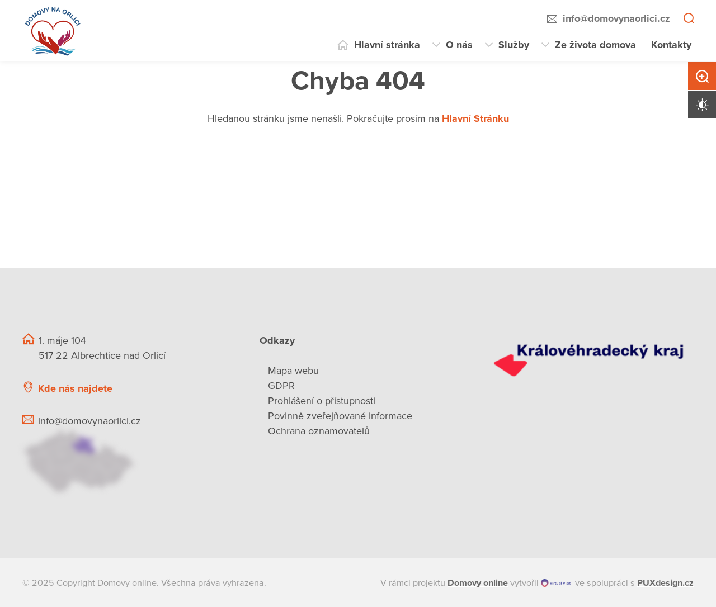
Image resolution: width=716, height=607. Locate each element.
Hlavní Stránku (475, 118)
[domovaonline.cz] (477, 583)
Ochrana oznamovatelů (319, 431)
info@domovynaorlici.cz (616, 18)
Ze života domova (595, 45)
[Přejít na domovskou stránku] (53, 30)
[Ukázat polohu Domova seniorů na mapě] (127, 461)
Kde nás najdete (75, 388)
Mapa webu (293, 370)
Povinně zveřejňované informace (340, 416)
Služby (513, 45)
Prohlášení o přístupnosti (321, 401)
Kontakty (671, 45)
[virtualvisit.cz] (556, 583)
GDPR (281, 386)
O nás (459, 45)
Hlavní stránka (387, 45)
